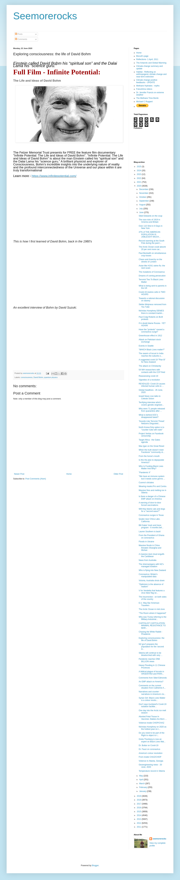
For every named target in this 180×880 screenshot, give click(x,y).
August (142, 205)
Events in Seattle (146, 346)
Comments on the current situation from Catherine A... (152, 686)
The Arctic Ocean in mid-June (152, 609)
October (143, 197)
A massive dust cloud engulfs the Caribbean (151, 555)
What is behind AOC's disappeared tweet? (149, 416)
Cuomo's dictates (146, 482)
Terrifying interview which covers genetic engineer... (151, 403)
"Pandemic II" (145, 472)
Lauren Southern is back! (150, 531)
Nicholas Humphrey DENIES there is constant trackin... (151, 312)
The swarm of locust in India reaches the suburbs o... (151, 354)
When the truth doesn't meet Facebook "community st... (151, 451)
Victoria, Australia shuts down (152, 580)
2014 (139, 815)
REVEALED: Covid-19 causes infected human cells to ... (152, 385)
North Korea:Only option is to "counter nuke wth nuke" (151, 428)
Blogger (95, 865)
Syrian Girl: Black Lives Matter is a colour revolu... (152, 699)
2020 (139, 186)
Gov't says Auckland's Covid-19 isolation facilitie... (152, 705)
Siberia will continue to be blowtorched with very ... (150, 654)
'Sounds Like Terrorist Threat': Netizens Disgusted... (152, 422)
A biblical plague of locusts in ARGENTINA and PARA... (151, 672)
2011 (139, 827)
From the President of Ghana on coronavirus (151, 536)
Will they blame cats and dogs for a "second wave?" (152, 510)
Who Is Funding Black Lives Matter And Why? (151, 467)
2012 (139, 823)
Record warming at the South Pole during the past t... (151, 242)
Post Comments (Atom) (35, 479)
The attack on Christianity (150, 366)
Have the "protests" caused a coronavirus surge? (151, 330)
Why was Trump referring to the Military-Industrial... (152, 618)
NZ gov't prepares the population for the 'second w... (151, 646)
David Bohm (38, 377)
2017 (139, 804)
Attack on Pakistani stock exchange (150, 340)
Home (69, 474)
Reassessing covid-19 (148, 376)
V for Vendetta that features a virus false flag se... (151, 591)
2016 (139, 807)
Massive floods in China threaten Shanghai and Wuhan (150, 547)
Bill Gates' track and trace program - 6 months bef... (151, 526)
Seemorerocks (45, 15)
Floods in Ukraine (146, 541)
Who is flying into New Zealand (152, 570)
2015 (139, 811)
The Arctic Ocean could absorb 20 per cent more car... (152, 248)
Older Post (118, 474)
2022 (139, 178)
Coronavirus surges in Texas (151, 515)
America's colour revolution (150, 753)
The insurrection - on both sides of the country (152, 598)
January (143, 791)
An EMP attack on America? (151, 681)
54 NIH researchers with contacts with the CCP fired (152, 371)
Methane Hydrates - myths (148, 86)
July (141, 208)
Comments (21, 39)
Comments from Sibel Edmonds (153, 678)
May (141, 776)
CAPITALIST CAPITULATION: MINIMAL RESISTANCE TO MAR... (152, 625)
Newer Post (19, 474)
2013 (139, 819)
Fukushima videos (144, 89)
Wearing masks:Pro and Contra (152, 486)
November (144, 193)
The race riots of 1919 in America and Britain (149, 221)
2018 (139, 800)
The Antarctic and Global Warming (151, 63)
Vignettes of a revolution (149, 380)
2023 (139, 174)
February (143, 787)
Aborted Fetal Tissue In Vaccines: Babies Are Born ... (153, 717)
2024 (139, 170)
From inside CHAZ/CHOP (150, 757)
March (142, 783)
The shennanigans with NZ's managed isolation (151, 565)
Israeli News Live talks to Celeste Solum (150, 397)
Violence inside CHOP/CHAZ (151, 723)
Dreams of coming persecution (152, 276)
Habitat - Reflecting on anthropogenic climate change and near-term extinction (151, 74)
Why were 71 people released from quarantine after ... (152, 410)
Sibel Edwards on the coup (150, 216)
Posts (18, 34)
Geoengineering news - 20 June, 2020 (150, 766)
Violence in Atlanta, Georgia (151, 761)
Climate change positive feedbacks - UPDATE (146, 81)
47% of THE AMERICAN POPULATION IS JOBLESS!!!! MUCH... (150, 234)
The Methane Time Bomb (147, 98)
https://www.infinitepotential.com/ (54, 176)
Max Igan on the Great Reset (151, 446)
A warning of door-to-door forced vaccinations (150, 504)
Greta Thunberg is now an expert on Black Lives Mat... (152, 740)
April (141, 779)
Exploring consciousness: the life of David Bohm (151, 639)
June (141, 212)
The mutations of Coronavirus (152, 272)
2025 (139, 166)
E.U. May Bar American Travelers (149, 604)
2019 (139, 796)
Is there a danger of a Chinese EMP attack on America (152, 497)
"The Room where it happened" (152, 613)
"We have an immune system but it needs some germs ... (152, 477)
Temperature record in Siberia (152, 771)
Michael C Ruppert (144, 101)
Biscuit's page (142, 56)
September (144, 201)
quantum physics (50, 377)
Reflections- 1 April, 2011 (147, 59)
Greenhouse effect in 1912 (150, 335)
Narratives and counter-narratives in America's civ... (152, 693)
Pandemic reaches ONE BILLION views (149, 660)
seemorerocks (159, 839)
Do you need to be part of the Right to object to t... (151, 734)
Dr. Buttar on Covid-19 (148, 745)
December (144, 189)
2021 (139, 182)
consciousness (27, 377)
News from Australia (147, 560)
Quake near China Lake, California (149, 520)
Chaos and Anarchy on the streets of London (150, 260)
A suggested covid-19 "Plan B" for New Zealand (152, 361)
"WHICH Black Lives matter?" (152, 349)
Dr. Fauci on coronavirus (149, 749)
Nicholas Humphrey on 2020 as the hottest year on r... (152, 728)
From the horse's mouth (149, 456)
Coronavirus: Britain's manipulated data (148, 575)
